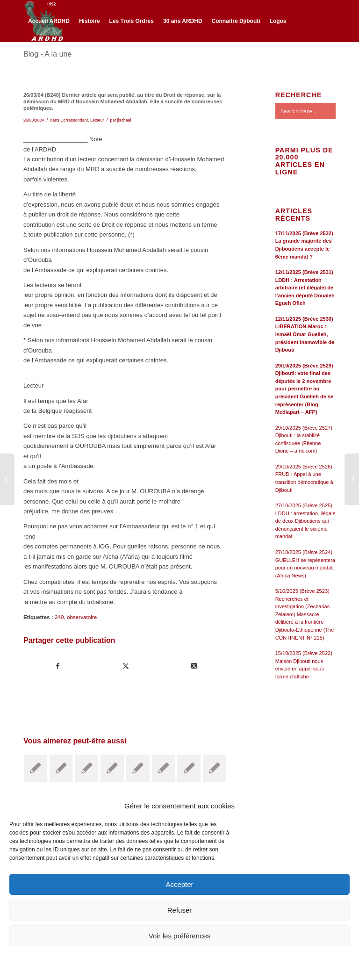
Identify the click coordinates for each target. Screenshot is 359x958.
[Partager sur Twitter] (125, 666)
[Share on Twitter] (193, 666)
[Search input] (314, 110)
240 (59, 617)
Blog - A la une (47, 54)
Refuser (179, 910)
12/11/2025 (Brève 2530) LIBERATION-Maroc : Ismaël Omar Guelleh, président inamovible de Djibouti (304, 334)
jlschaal (124, 120)
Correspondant (74, 120)
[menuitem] (48, 21)
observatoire (82, 617)
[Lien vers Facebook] (26, 62)
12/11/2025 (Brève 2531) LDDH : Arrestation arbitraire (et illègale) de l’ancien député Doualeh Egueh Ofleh (305, 287)
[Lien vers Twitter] (40, 62)
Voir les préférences (180, 936)
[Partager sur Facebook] (58, 666)
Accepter (179, 884)
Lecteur (97, 120)
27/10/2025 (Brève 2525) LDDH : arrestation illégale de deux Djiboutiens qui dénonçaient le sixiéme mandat (305, 521)
